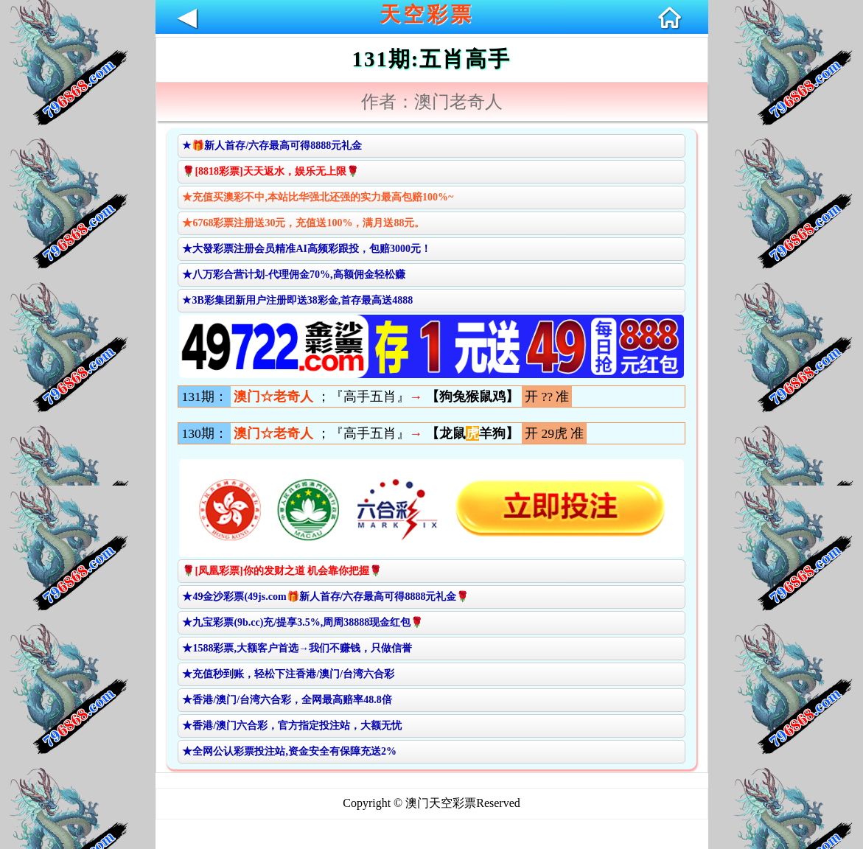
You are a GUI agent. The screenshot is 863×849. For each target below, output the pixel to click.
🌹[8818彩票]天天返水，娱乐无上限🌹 (270, 171)
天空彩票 (427, 14)
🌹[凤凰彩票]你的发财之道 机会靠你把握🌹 (282, 570)
